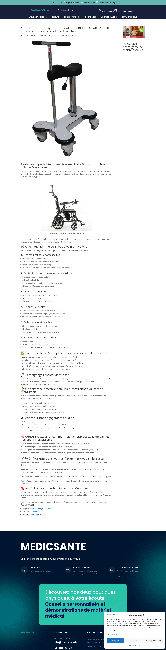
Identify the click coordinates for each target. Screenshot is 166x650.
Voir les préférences (153, 640)
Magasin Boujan (89, 3)
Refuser (134, 640)
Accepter (115, 640)
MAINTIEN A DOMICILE (38, 17)
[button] (161, 615)
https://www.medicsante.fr (36, 514)
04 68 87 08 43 (57, 2)
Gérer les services (113, 634)
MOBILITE (55, 17)
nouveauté (63, 35)
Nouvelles (71, 35)
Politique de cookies (133, 646)
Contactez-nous (129, 17)
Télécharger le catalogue (108, 3)
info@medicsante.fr (66, 643)
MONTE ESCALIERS (109, 17)
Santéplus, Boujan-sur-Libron (41, 508)
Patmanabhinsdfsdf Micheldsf (35, 35)
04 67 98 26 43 (31, 511)
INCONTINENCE (89, 17)
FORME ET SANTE (71, 17)
